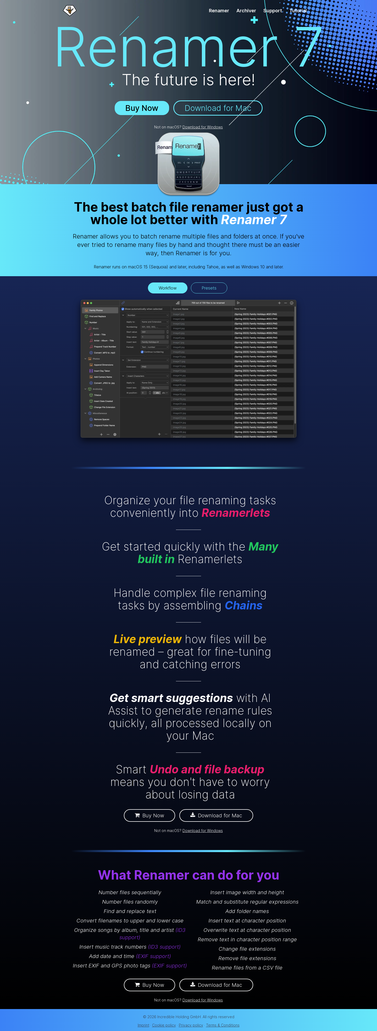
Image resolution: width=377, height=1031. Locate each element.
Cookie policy (164, 1025)
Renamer (219, 10)
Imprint (143, 1025)
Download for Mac (218, 108)
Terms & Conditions (223, 1025)
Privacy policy (191, 1025)
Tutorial (298, 10)
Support (272, 10)
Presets (209, 288)
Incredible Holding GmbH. (179, 1017)
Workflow (168, 288)
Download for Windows (202, 127)
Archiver (246, 10)
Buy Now (141, 108)
